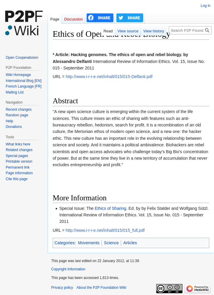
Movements (88, 242)
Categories (64, 242)
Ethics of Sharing (110, 208)
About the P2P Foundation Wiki (101, 288)
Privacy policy (62, 288)
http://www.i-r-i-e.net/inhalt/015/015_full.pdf (104, 230)
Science (111, 242)
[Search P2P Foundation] (190, 30)
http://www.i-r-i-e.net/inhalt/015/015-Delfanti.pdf (108, 76)
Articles (130, 242)
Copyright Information (68, 269)
